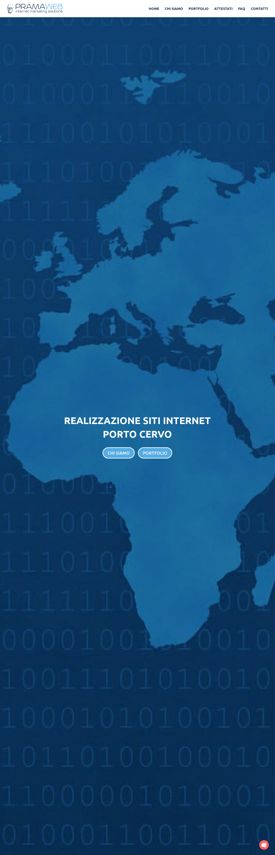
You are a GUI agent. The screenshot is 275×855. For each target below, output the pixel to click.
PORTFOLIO (199, 9)
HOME (154, 9)
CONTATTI (259, 9)
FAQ (241, 9)
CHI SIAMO (174, 9)
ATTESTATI (223, 9)
